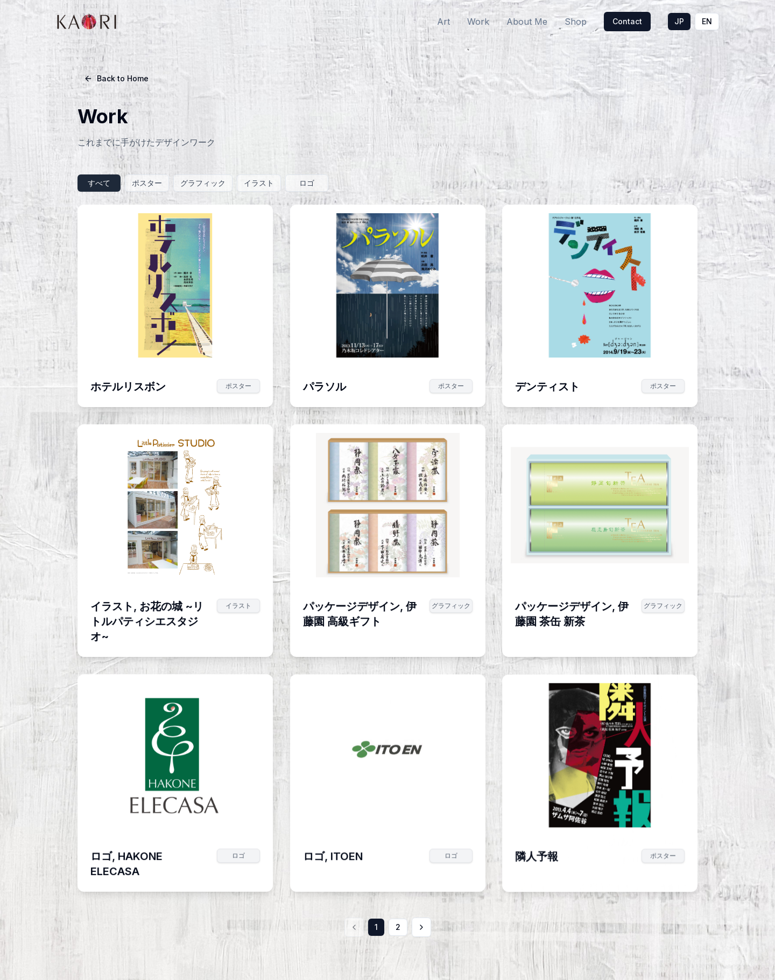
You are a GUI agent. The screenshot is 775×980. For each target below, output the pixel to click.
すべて (99, 182)
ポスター (147, 182)
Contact (627, 21)
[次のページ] (421, 927)
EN (707, 21)
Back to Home (116, 78)
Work (478, 21)
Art (443, 21)
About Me (526, 21)
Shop (576, 21)
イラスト (259, 182)
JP (679, 21)
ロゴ (306, 182)
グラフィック (203, 182)
